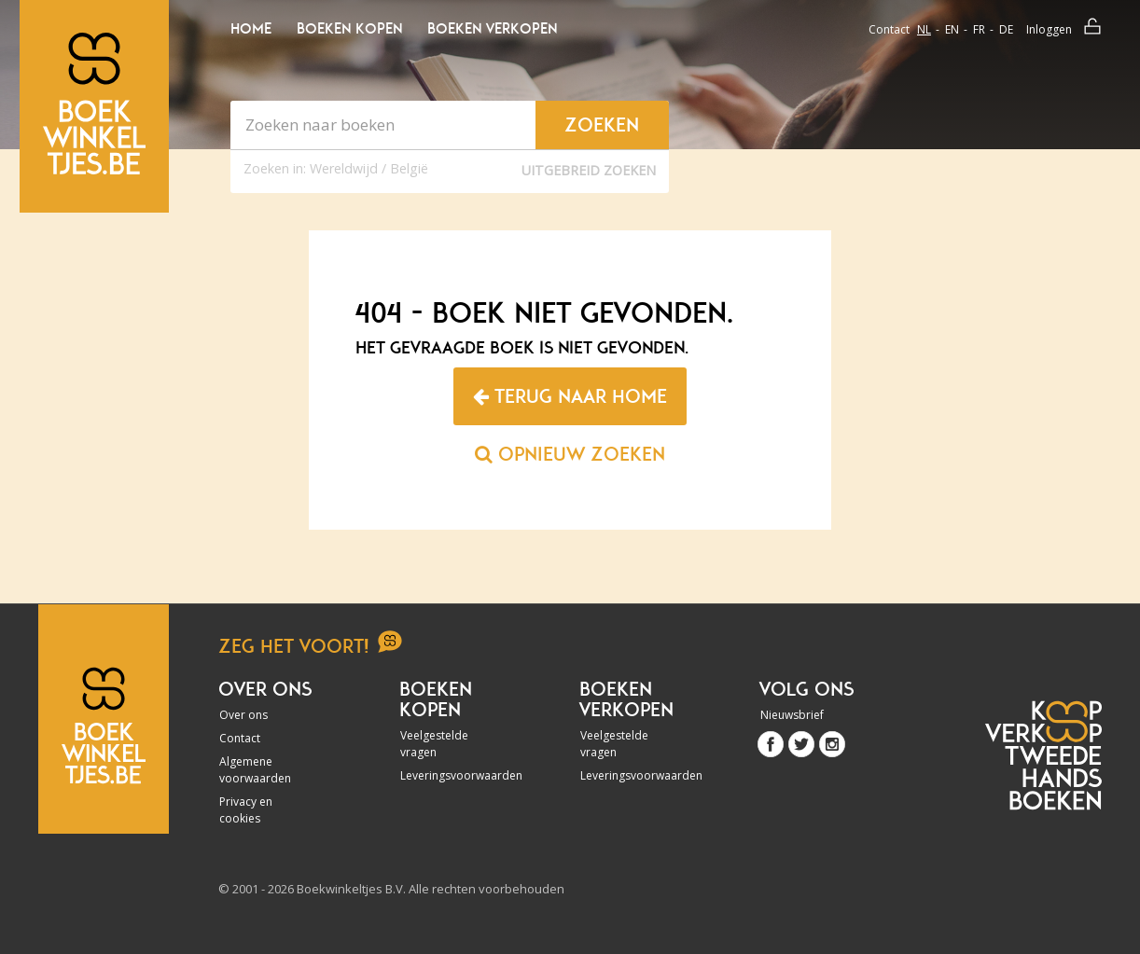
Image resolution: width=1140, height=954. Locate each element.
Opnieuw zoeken (570, 454)
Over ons (243, 715)
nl (924, 29)
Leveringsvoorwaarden (450, 775)
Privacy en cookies (245, 810)
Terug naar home (570, 396)
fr (979, 29)
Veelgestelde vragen (434, 743)
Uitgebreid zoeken (588, 170)
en (952, 29)
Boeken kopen (349, 29)
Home (250, 29)
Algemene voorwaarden (255, 770)
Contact (889, 29)
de (1006, 29)
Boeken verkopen (492, 29)
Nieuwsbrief (792, 715)
